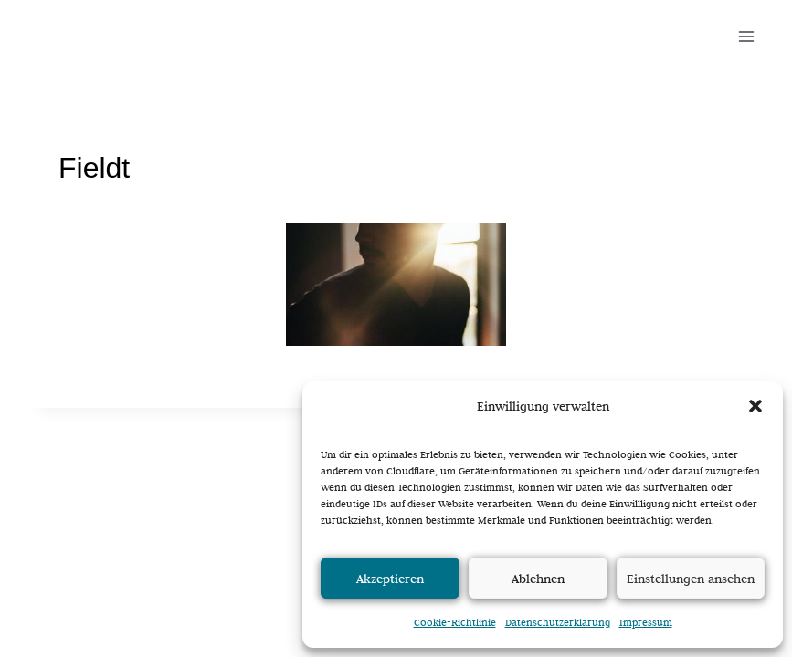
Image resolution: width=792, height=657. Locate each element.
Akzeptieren (390, 578)
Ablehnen (538, 578)
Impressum (645, 622)
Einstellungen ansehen (691, 578)
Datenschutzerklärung (557, 622)
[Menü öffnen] (746, 36)
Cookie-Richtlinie (455, 622)
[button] (755, 406)
